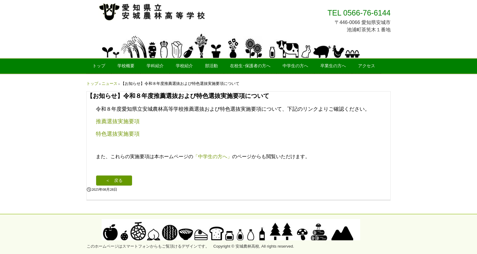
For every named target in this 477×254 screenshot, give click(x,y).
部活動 (211, 66)
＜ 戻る (114, 180)
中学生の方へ (295, 66)
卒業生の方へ (333, 66)
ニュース (109, 83)
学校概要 (125, 66)
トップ (98, 66)
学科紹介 (155, 66)
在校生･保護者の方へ (250, 66)
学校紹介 (184, 66)
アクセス (366, 66)
